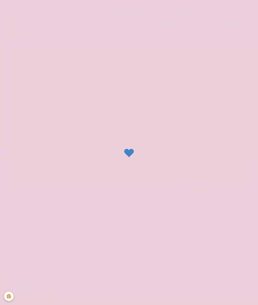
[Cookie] (9, 296)
